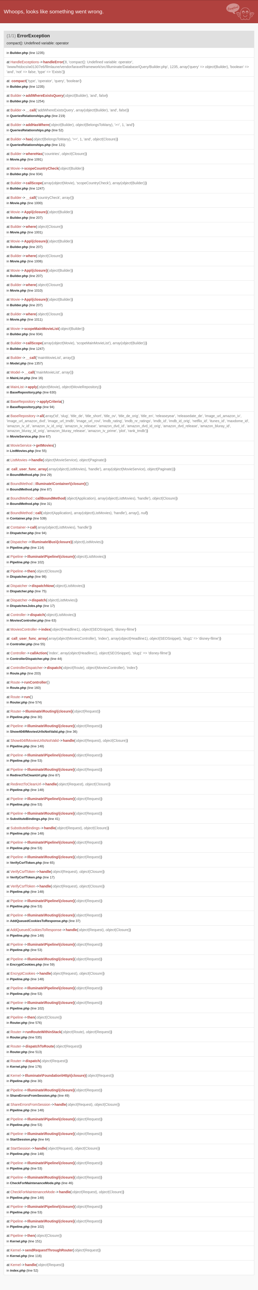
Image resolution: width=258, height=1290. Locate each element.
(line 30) (26, 717)
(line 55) (28, 451)
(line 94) (32, 407)
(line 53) (26, 760)
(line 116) (26, 1256)
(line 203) (25, 673)
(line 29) (31, 475)
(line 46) (41, 1183)
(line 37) (45, 921)
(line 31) (31, 504)
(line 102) (27, 562)
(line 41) (35, 819)
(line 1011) (26, 319)
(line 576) (26, 1023)
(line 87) (31, 489)
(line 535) (26, 1037)
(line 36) (43, 731)
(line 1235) (27, 53)
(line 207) (26, 218)
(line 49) (40, 1095)
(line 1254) (27, 101)
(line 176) (26, 1066)
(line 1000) (26, 203)
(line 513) (26, 1052)
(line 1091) (26, 159)
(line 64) (30, 1139)
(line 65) (32, 863)
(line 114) (27, 547)
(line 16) (26, 378)
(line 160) (25, 688)
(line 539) (28, 518)
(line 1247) (27, 188)
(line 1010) (26, 290)
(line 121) (37, 145)
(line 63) (33, 620)
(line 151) (26, 1241)
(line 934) (26, 174)
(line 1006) (26, 261)
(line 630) (33, 392)
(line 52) (36, 130)
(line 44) (36, 659)
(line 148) (27, 746)
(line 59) (32, 964)
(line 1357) (26, 363)
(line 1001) (26, 232)
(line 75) (28, 591)
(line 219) (37, 116)
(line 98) (28, 576)
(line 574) (26, 702)
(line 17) (32, 606)
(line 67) (30, 436)
